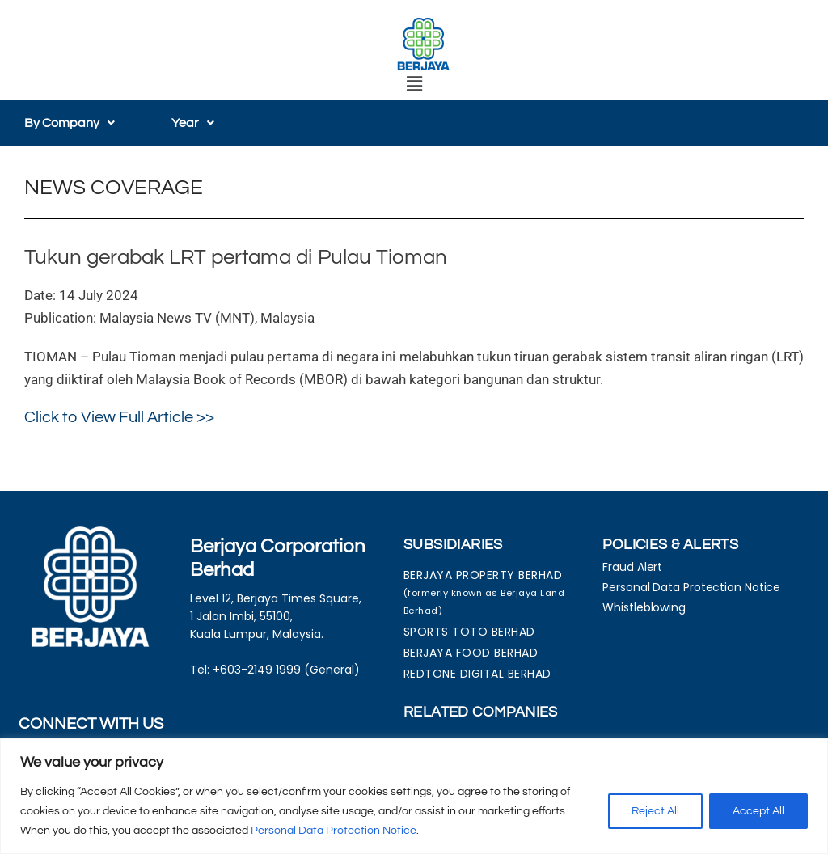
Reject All (655, 811)
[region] (414, 796)
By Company (69, 122)
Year (192, 122)
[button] (414, 84)
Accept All (758, 811)
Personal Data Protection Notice (333, 830)
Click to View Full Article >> (119, 417)
